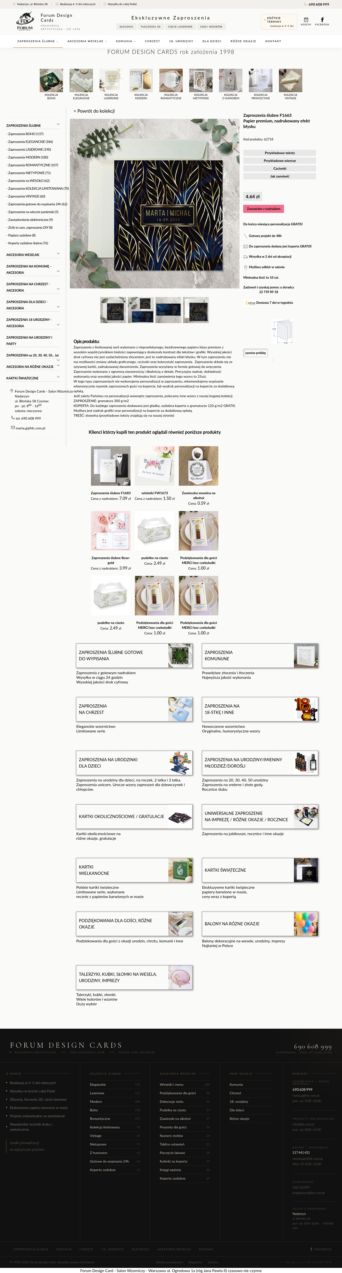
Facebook (322, 21)
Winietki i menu (185, 1084)
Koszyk (306, 21)
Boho (115, 1110)
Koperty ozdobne (115, 1170)
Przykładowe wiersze (280, 160)
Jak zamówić (279, 176)
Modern (115, 1101)
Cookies (213, 1262)
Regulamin (195, 1262)
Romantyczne (115, 1118)
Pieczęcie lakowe (185, 1153)
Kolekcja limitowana (115, 1127)
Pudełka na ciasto (185, 1110)
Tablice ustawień (185, 1144)
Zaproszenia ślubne (38, 41)
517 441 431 (301, 1153)
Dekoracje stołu (185, 1101)
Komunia (126, 41)
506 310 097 (301, 1187)
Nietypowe (115, 1144)
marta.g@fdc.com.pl (30, 428)
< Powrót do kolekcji (94, 111)
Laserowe (115, 1093)
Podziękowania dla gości (185, 1093)
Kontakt (273, 41)
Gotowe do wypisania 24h (115, 1161)
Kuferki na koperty (185, 1161)
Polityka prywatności (169, 1262)
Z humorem (115, 1153)
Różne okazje (243, 41)
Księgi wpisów (185, 1170)
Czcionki (279, 168)
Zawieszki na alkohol (185, 1118)
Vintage (115, 1136)
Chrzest (152, 41)
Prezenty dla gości (185, 1127)
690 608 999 (316, 4)
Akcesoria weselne (87, 41)
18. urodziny (181, 41)
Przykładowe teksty (280, 153)
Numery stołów (185, 1136)
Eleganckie (115, 1084)
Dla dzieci (211, 41)
